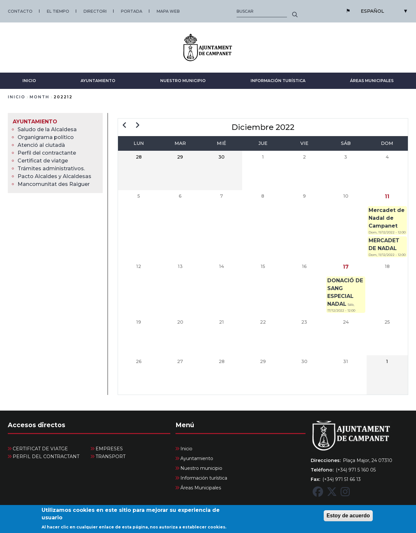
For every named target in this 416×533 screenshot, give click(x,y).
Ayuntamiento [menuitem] (35, 122)
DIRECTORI (95, 11)
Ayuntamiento (98, 80)
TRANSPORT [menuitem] (110, 456)
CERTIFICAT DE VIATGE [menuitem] (40, 448)
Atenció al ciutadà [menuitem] (41, 145)
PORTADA (131, 11)
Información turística (278, 80)
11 (387, 196)
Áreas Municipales (372, 80)
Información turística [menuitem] (203, 478)
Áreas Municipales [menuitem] (200, 487)
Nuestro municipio (183, 80)
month (39, 96)
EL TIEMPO (58, 11)
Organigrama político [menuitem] (46, 137)
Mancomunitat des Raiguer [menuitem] (54, 184)
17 (346, 267)
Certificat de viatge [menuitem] (43, 161)
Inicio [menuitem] (186, 448)
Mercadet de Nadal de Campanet (387, 218)
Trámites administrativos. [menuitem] (51, 168)
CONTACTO (20, 11)
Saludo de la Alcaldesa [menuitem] (47, 129)
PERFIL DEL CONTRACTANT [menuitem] (46, 456)
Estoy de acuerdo (348, 518)
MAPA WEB (168, 11)
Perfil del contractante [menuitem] (47, 153)
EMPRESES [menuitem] (109, 448)
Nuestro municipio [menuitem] (201, 468)
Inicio (29, 80)
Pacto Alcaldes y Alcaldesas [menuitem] (54, 176)
